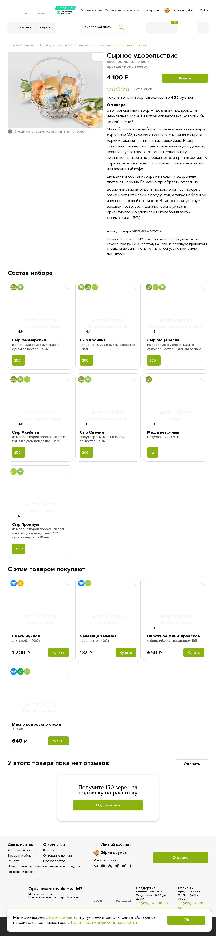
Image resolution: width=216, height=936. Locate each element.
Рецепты (14, 861)
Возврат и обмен (21, 856)
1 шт (152, 453)
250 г (18, 360)
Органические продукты (61, 866)
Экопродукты (113, 10)
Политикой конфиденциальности (104, 923)
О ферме (181, 858)
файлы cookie (59, 918)
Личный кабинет (116, 845)
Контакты (50, 850)
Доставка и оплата (92, 10)
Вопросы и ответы (21, 872)
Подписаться (108, 805)
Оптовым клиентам (57, 856)
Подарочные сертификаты (27, 866)
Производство (54, 861)
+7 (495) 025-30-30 (152, 903)
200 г (86, 360)
